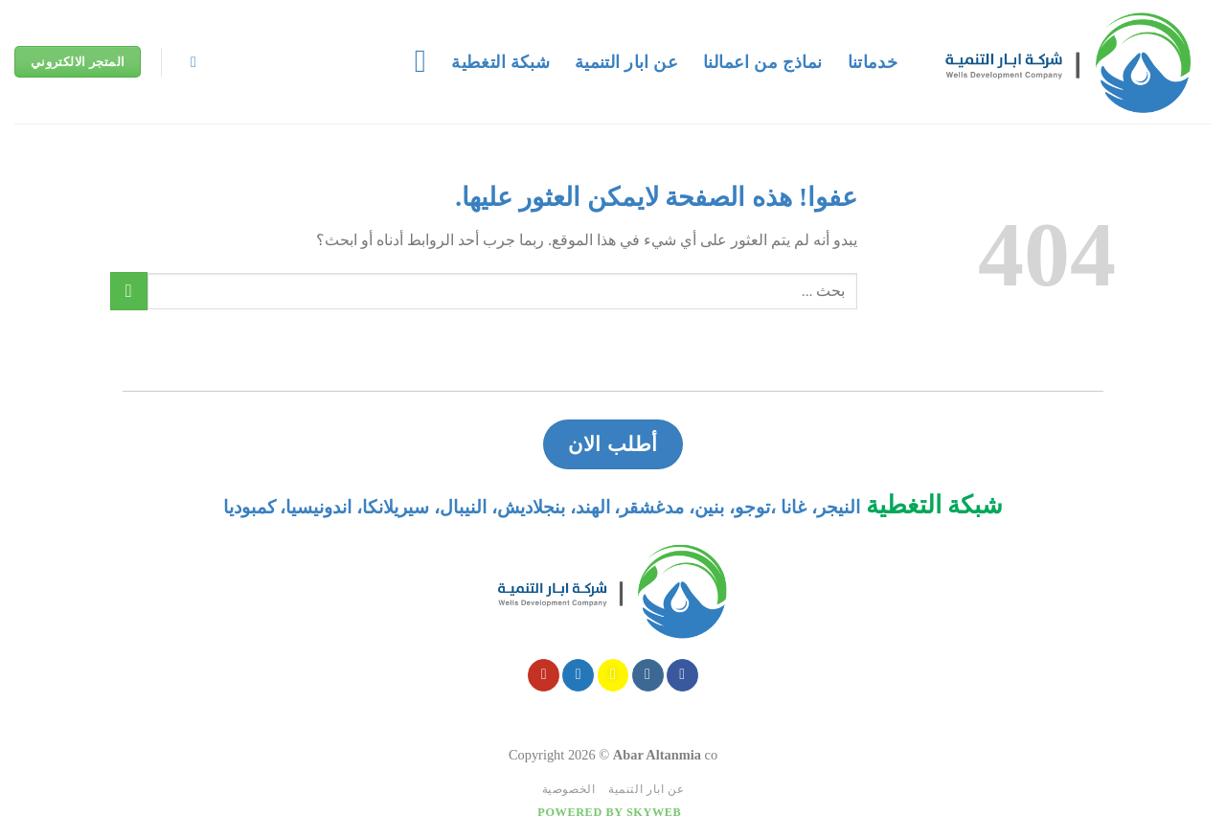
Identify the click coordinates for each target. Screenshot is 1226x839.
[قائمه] (410, 61)
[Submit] (129, 290)
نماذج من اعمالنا (762, 62)
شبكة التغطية (500, 62)
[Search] (188, 61)
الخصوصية (569, 789)
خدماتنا (872, 62)
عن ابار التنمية (626, 62)
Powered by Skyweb (609, 812)
